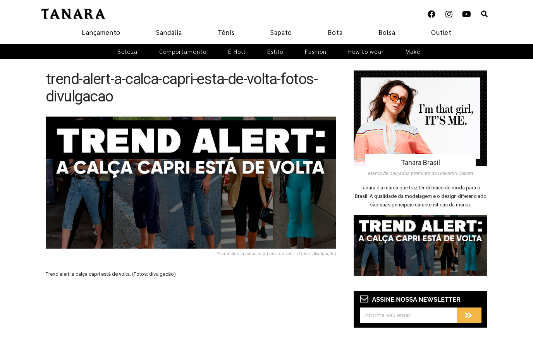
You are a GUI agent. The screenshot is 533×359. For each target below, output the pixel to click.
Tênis (226, 32)
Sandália (169, 32)
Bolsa (386, 32)
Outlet (441, 32)
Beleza (127, 51)
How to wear (366, 51)
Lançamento (101, 32)
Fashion (316, 51)
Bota (335, 32)
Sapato (281, 32)
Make (413, 51)
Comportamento (182, 51)
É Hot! (237, 51)
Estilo (275, 51)
